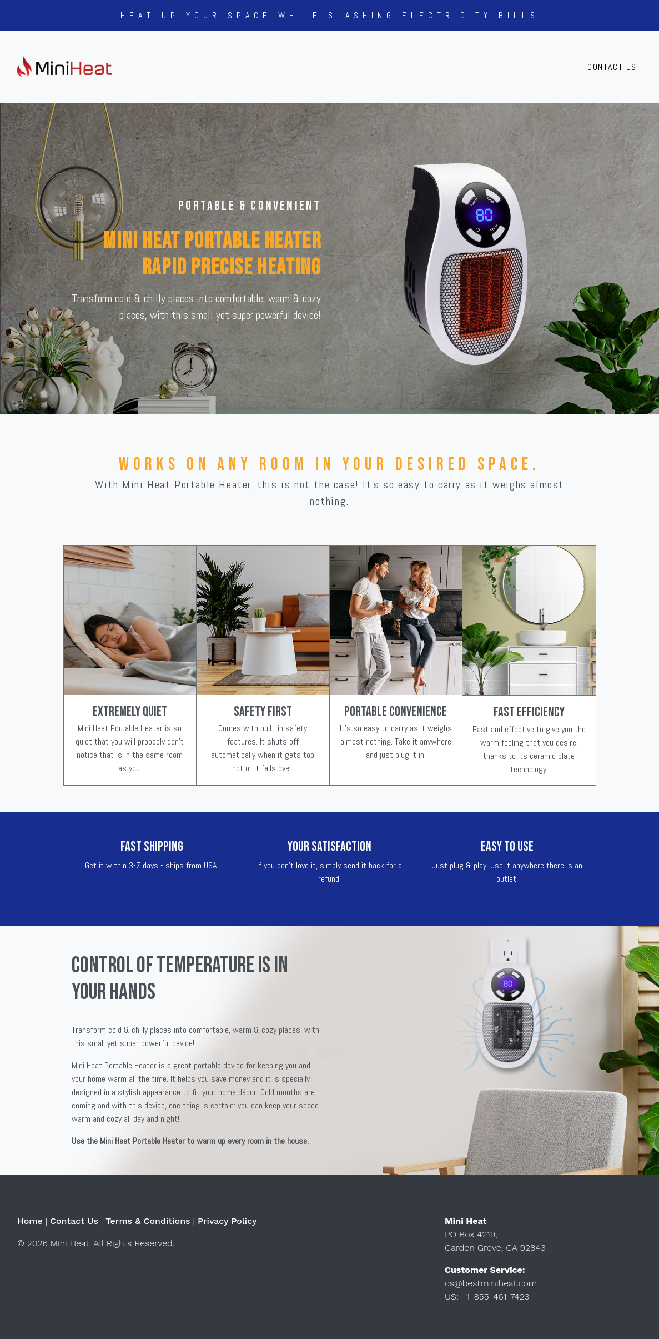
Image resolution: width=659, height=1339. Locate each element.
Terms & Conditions (147, 1221)
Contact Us (612, 67)
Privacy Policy (227, 1221)
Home (30, 1221)
